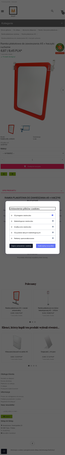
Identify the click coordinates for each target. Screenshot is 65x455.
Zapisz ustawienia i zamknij (21, 246)
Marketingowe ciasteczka (23, 221)
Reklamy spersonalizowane (24, 238)
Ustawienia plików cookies (24, 208)
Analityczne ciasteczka (22, 227)
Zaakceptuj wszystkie (46, 246)
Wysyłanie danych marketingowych (27, 233)
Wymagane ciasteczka (22, 215)
